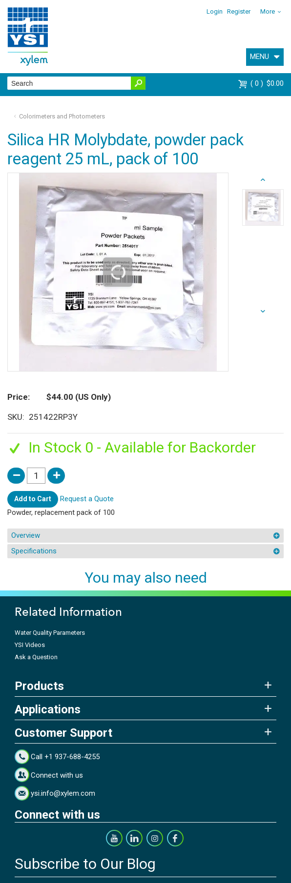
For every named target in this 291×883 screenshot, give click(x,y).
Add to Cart (32, 499)
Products (39, 686)
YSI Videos (30, 644)
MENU (259, 56)
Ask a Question (36, 657)
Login (215, 11)
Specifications (34, 551)
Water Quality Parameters (50, 632)
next (263, 180)
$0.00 (267, 83)
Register (238, 11)
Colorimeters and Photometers (62, 116)
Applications (48, 709)
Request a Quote (87, 498)
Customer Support (63, 733)
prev (263, 311)
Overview (25, 535)
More (267, 11)
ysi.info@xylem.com (63, 793)
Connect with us (57, 775)
